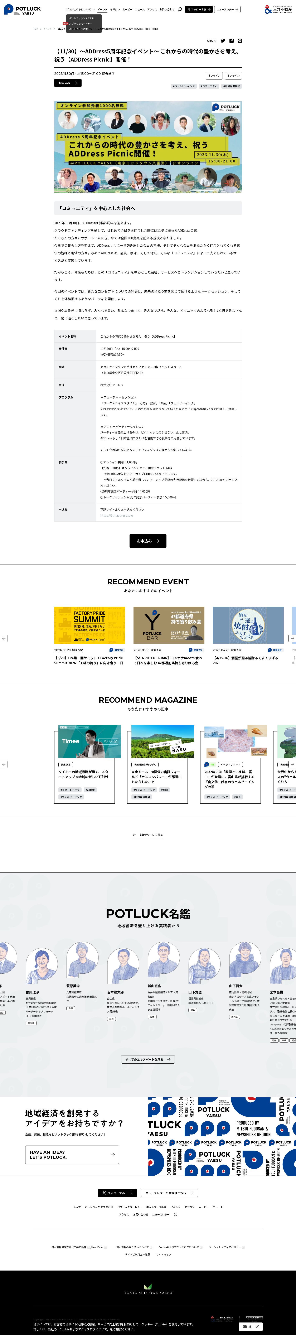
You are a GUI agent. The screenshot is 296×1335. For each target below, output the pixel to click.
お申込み (67, 83)
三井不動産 (80, 1247)
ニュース (140, 9)
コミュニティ (209, 86)
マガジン (115, 9)
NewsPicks (97, 1247)
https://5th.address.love (117, 515)
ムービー (127, 9)
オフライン (214, 75)
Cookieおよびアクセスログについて (179, 1247)
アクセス (152, 9)
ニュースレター (227, 9)
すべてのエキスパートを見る (148, 1059)
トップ (77, 1207)
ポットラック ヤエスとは (99, 1207)
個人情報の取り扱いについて (132, 1247)
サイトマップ (163, 1254)
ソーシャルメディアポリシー (225, 1247)
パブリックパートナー (129, 1207)
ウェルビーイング (185, 86)
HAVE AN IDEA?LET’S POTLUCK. (72, 1155)
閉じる (251, 1326)
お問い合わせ (167, 9)
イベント (102, 9)
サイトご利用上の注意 (137, 1254)
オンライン (233, 75)
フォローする (198, 9)
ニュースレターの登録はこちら (169, 1193)
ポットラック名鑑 (156, 1207)
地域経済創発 (232, 86)
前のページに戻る (148, 835)
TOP (35, 28)
